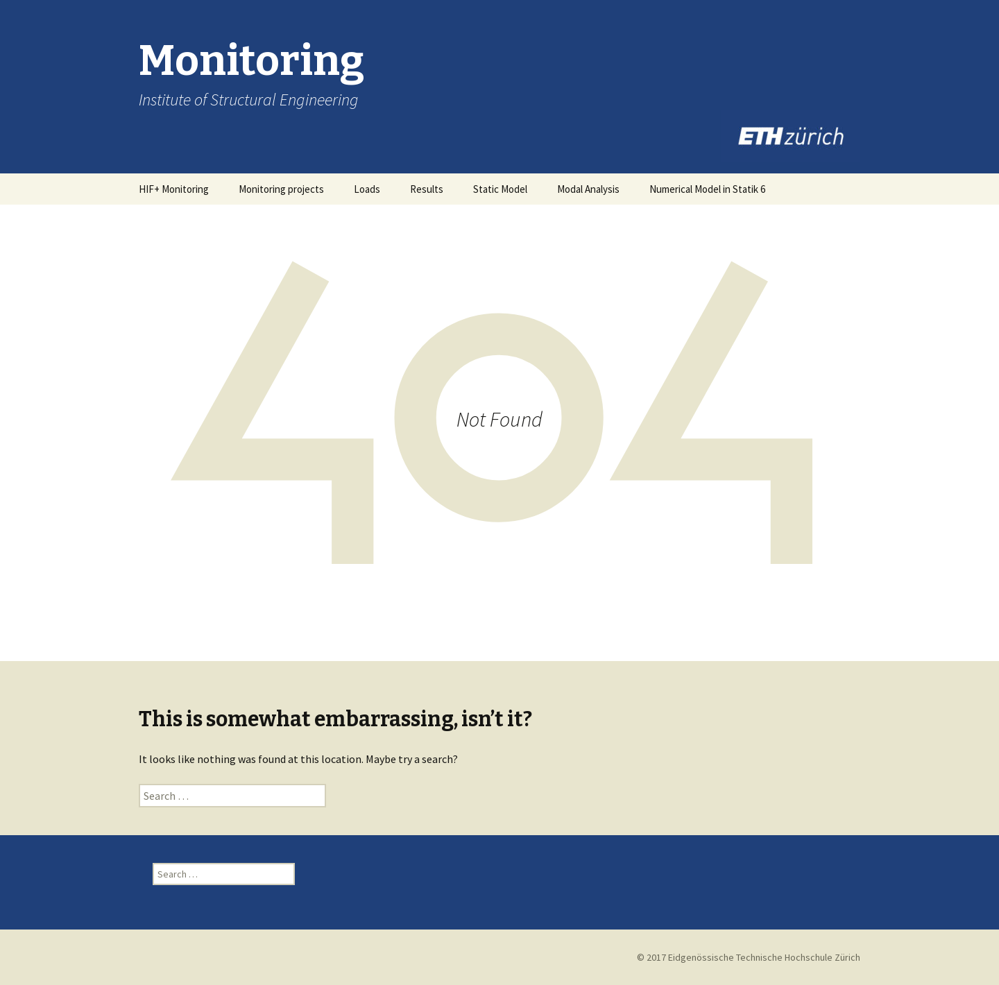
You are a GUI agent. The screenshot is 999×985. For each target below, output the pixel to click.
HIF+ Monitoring (174, 189)
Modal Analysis (588, 189)
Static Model (500, 189)
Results (426, 189)
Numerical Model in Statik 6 (707, 189)
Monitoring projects (281, 189)
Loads (367, 189)
